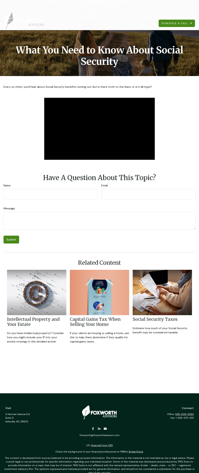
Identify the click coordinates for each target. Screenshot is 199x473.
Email (104, 185)
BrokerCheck (136, 451)
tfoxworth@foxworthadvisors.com (99, 435)
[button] (78, 6)
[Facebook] (93, 428)
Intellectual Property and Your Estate (33, 322)
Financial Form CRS (102, 445)
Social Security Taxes (155, 319)
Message (9, 208)
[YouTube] (105, 428)
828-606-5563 (184, 414)
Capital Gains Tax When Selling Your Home (95, 322)
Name (7, 185)
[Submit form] (11, 240)
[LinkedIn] (99, 428)
